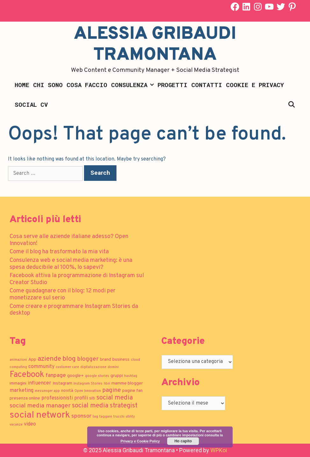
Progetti (172, 85)
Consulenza (133, 85)
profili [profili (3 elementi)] (81, 398)
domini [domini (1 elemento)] (113, 367)
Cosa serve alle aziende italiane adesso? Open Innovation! (69, 240)
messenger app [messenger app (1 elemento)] (47, 391)
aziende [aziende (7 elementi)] (49, 359)
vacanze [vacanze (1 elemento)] (16, 425)
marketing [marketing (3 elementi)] (21, 390)
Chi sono (48, 85)
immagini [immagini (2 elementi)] (18, 383)
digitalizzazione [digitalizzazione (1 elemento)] (93, 367)
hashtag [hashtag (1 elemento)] (130, 376)
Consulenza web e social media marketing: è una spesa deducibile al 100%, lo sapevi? (71, 264)
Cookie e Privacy (255, 85)
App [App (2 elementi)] (32, 359)
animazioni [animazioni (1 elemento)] (18, 360)
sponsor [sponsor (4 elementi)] (81, 416)
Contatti (206, 85)
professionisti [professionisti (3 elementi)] (57, 398)
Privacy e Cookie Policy (140, 441)
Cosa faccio (87, 85)
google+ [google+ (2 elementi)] (75, 376)
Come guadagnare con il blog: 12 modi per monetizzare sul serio (63, 294)
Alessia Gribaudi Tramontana (155, 44)
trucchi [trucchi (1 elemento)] (118, 417)
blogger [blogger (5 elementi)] (88, 359)
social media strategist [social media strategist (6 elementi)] (104, 406)
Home (22, 85)
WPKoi (218, 450)
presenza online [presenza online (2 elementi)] (25, 398)
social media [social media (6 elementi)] (114, 398)
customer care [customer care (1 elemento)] (67, 367)
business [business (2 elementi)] (121, 359)
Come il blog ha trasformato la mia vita (59, 252)
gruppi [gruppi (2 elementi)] (116, 376)
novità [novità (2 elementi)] (67, 390)
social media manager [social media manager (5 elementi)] (40, 406)
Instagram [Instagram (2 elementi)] (62, 383)
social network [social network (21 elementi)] (40, 415)
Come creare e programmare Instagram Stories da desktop (74, 310)
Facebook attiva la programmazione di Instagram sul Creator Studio (77, 279)
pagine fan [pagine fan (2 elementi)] (132, 390)
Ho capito (183, 441)
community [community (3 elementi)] (41, 367)
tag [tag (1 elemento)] (95, 417)
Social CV (31, 104)
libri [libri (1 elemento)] (107, 384)
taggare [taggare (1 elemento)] (105, 417)
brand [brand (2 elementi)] (105, 359)
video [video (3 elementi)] (30, 424)
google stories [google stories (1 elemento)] (97, 376)
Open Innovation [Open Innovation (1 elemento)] (87, 391)
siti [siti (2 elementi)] (92, 398)
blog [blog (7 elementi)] (69, 359)
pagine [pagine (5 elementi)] (111, 390)
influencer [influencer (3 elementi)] (39, 383)
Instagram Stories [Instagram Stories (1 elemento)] (88, 384)
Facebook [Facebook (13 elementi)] (27, 375)
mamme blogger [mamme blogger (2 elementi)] (127, 383)
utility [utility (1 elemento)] (130, 417)
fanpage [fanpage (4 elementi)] (56, 375)
